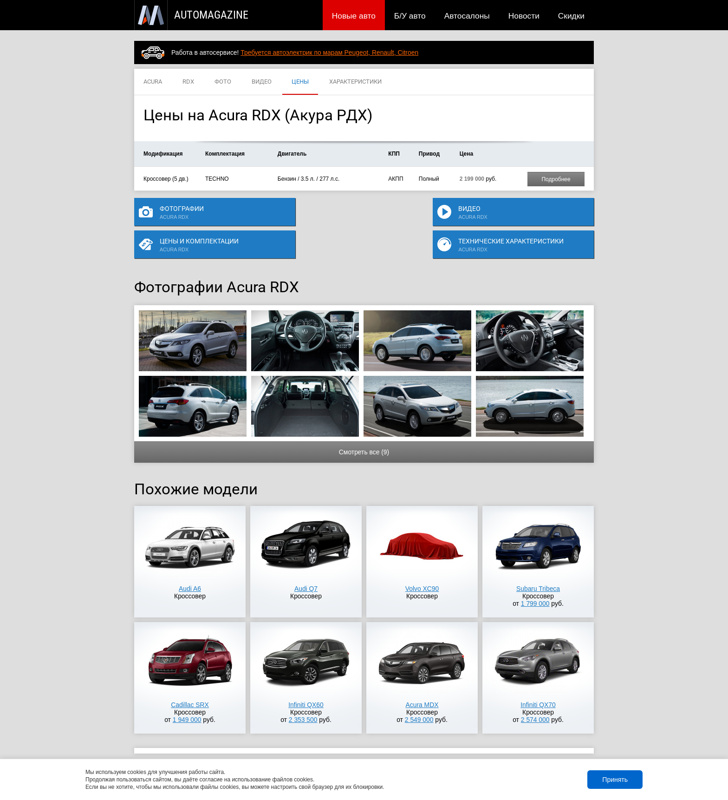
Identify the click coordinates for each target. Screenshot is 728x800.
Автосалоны (467, 15)
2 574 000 (535, 693)
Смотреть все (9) (364, 425)
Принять (615, 779)
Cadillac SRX (190, 678)
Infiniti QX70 (538, 678)
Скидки (571, 15)
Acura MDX (422, 678)
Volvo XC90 (422, 562)
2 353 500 (303, 693)
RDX (188, 82)
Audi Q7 (306, 562)
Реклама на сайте (483, 745)
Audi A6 (190, 562)
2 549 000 (419, 693)
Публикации (194, 745)
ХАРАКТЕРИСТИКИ (355, 82)
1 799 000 (535, 577)
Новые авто (354, 15)
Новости (524, 15)
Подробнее (555, 179)
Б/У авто (410, 15)
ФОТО (222, 82)
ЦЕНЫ (300, 82)
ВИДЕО (261, 82)
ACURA (152, 82)
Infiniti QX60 (306, 678)
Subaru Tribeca (538, 562)
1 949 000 (187, 693)
